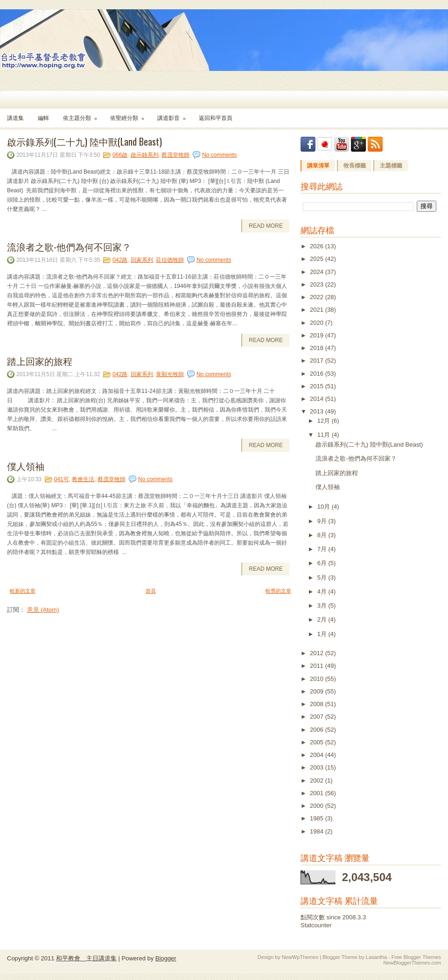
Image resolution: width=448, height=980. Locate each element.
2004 (317, 754)
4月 (323, 591)
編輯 (43, 118)
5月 (323, 577)
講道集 (15, 118)
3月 (323, 605)
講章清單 (318, 165)
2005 (317, 742)
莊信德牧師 (170, 260)
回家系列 (142, 260)
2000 (317, 805)
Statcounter (316, 925)
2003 (317, 767)
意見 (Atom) (43, 609)
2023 (317, 284)
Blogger (165, 958)
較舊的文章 (278, 591)
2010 (317, 678)
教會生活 (83, 479)
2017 (317, 360)
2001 (317, 793)
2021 (317, 309)
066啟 (119, 155)
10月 (324, 506)
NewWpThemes (300, 957)
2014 (317, 398)
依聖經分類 (130, 115)
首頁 (151, 591)
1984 (317, 831)
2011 (317, 665)
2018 (317, 347)
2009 (317, 691)
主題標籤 (391, 165)
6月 (323, 563)
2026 (317, 246)
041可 (61, 479)
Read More (266, 226)
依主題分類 (83, 115)
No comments (219, 155)
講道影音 (174, 115)
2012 (317, 653)
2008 (317, 703)
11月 (324, 434)
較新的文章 (22, 591)
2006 (317, 729)
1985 (317, 818)
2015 (317, 386)
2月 (323, 619)
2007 (317, 716)
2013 (317, 411)
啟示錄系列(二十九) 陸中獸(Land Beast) (84, 141)
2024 (317, 271)
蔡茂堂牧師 (175, 155)
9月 (323, 521)
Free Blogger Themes (416, 957)
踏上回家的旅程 (39, 360)
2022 (317, 297)
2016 (317, 373)
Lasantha (376, 957)
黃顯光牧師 (170, 374)
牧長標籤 (354, 165)
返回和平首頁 (215, 118)
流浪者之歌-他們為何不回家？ (69, 246)
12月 (324, 420)
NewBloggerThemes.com (412, 963)
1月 (323, 633)
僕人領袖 (25, 465)
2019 (317, 335)
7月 (323, 549)
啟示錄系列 (145, 155)
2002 (317, 780)
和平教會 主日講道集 (86, 958)
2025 (317, 258)
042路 (119, 260)
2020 (317, 322)
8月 (323, 535)
